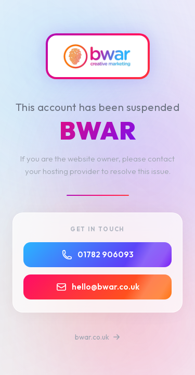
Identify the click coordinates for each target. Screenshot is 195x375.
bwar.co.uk (97, 337)
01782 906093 (98, 254)
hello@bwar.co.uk (97, 287)
